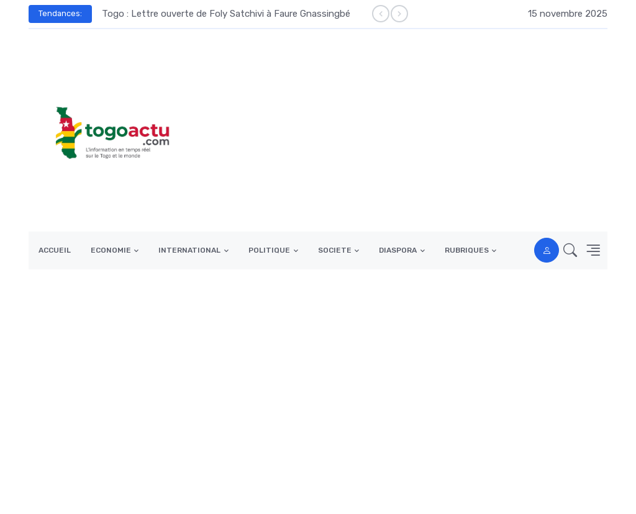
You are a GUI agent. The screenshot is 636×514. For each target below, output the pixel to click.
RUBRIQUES (467, 250)
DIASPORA (398, 250)
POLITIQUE (269, 250)
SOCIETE (335, 250)
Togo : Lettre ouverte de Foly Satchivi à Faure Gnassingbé (226, 13)
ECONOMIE (111, 250)
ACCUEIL (55, 250)
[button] (566, 250)
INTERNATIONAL (189, 250)
